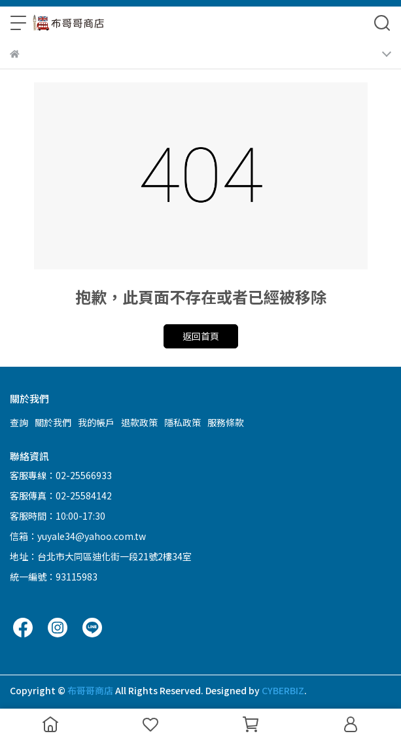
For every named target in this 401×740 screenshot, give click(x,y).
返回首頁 (201, 336)
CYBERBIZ (283, 690)
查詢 (19, 422)
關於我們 (53, 422)
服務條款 (225, 422)
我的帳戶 (96, 422)
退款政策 (139, 422)
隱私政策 (182, 422)
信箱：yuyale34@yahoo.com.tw (78, 536)
